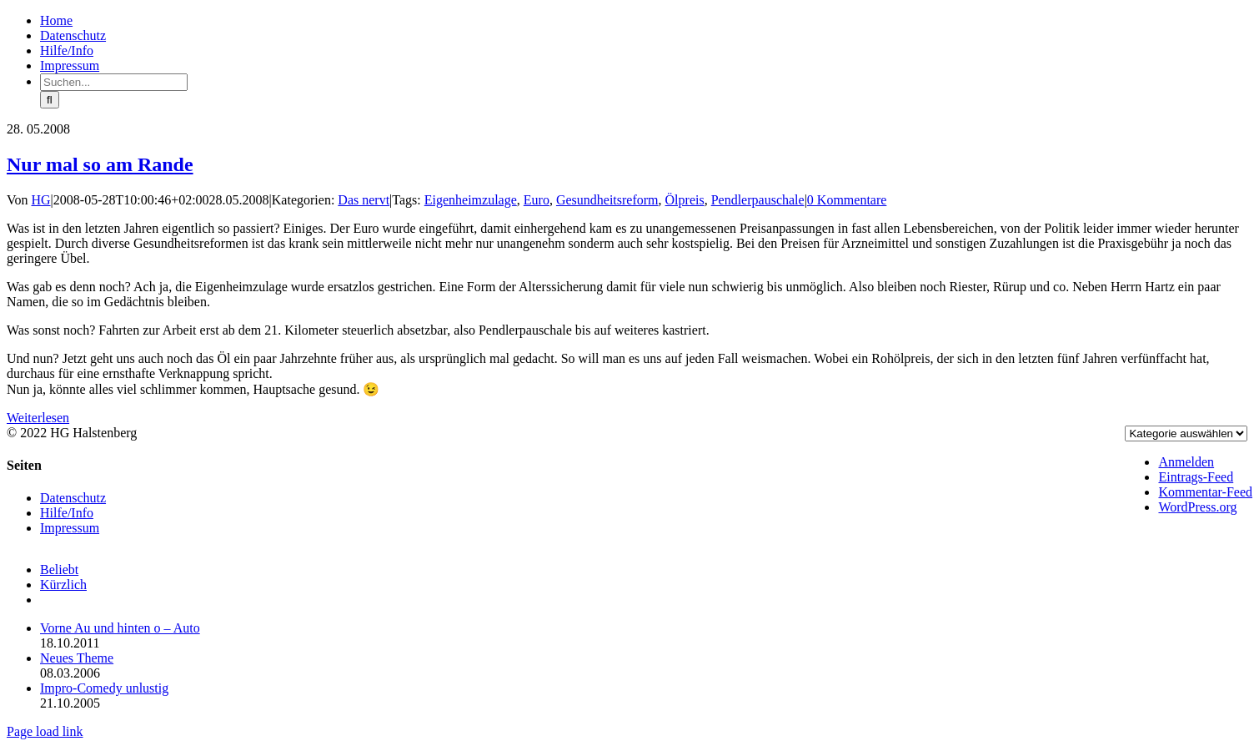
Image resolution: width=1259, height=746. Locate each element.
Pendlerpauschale (758, 200)
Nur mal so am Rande (100, 164)
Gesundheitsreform (607, 200)
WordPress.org (1197, 507)
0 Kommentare (847, 200)
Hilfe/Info (66, 513)
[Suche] (49, 99)
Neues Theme (76, 658)
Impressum (69, 528)
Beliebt (59, 569)
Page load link (45, 731)
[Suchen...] (114, 82)
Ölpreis (685, 200)
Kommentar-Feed (1205, 492)
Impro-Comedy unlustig (104, 688)
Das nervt (363, 200)
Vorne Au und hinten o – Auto (120, 628)
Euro (536, 200)
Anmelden (1186, 462)
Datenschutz (73, 498)
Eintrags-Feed (1195, 477)
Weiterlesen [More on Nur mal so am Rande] (38, 418)
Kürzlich (63, 584)
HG (41, 200)
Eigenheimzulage (470, 200)
